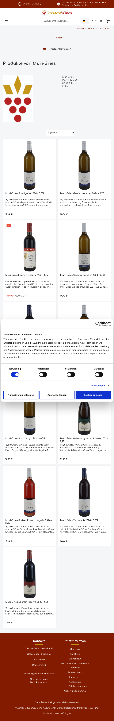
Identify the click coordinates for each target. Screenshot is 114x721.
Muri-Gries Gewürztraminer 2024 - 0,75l (82, 193)
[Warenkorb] (108, 21)
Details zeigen (97, 385)
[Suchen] (77, 21)
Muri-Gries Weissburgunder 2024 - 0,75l (82, 275)
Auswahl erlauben (57, 395)
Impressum (75, 677)
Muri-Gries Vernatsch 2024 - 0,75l (79, 520)
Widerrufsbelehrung (75, 691)
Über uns (75, 649)
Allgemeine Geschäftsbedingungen (74, 684)
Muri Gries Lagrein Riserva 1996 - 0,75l (27, 275)
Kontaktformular (38, 682)
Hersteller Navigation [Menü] (57, 49)
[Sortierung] (60, 133)
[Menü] (6, 21)
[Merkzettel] (94, 21)
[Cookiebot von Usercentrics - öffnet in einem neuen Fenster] (98, 324)
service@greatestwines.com (39, 674)
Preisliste (75, 654)
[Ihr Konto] (101, 21)
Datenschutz (75, 672)
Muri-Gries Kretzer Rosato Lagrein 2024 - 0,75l (28, 521)
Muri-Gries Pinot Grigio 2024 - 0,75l (25, 438)
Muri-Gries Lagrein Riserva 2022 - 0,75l (27, 602)
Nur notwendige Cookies (21, 395)
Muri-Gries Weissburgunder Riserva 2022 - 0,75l (84, 440)
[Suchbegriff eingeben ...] (58, 21)
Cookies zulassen (93, 395)
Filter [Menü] (57, 37)
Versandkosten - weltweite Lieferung (75, 665)
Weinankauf (75, 659)
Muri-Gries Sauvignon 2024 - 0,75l (24, 193)
